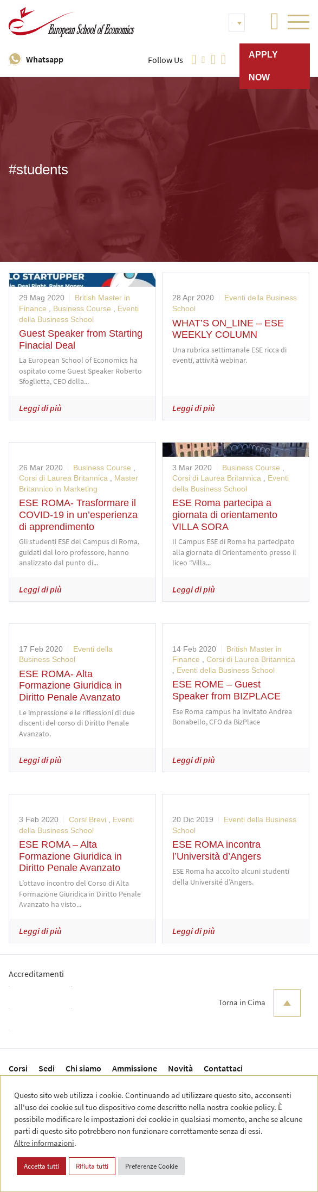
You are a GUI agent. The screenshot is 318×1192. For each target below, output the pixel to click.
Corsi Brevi (87, 819)
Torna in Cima (259, 1003)
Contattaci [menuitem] (223, 1068)
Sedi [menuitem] (46, 1068)
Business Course (82, 308)
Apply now (263, 66)
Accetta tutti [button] (41, 1166)
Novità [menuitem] (180, 1068)
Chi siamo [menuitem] (83, 1068)
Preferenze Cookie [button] (151, 1166)
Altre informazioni (44, 1143)
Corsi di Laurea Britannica (63, 478)
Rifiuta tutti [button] (92, 1166)
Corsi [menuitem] (18, 1068)
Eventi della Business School (226, 670)
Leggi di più (40, 407)
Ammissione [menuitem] (134, 1068)
